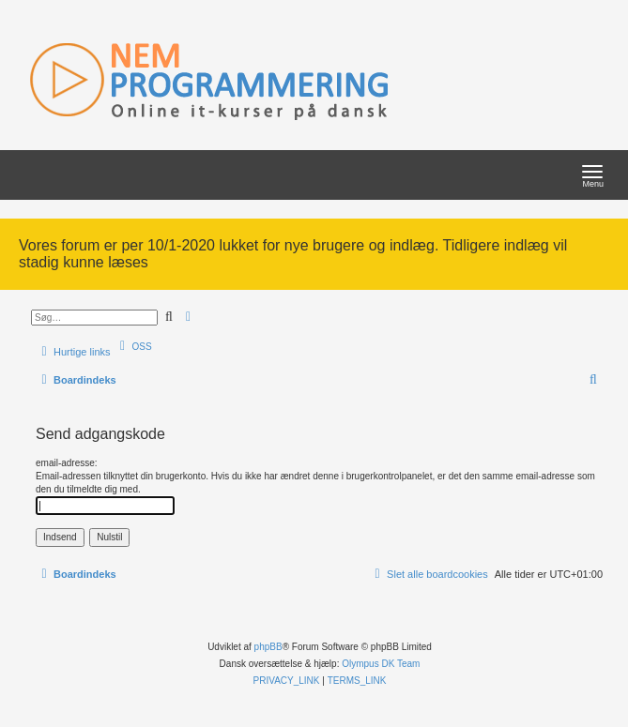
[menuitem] (133, 346)
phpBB (268, 647)
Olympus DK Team (381, 664)
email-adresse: (67, 463)
